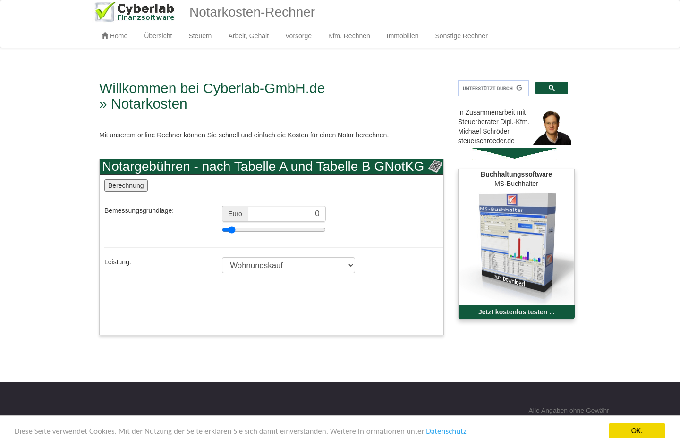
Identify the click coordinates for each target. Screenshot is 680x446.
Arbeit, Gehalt (248, 36)
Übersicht (158, 36)
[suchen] (492, 88)
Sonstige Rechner (461, 36)
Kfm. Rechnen (349, 36)
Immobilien (403, 36)
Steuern (200, 36)
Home (115, 36)
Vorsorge (298, 36)
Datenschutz (446, 431)
